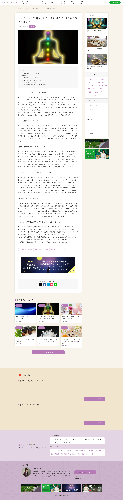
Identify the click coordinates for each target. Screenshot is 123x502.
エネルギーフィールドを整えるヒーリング (32, 80)
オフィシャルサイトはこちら (85, 474)
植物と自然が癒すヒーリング (29, 82)
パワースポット (91, 124)
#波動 (37, 249)
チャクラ (103, 79)
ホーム (15, 8)
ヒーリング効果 (90, 82)
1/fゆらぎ (96, 79)
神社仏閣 (89, 119)
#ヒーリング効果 (46, 249)
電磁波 (98, 82)
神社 (92, 85)
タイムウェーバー (92, 114)
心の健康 (88, 92)
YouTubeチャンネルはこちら (93, 400)
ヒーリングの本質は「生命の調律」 (30, 73)
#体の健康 (22, 249)
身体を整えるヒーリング (28, 75)
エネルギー (89, 79)
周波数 (101, 85)
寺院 (96, 85)
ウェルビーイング (92, 128)
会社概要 (77, 481)
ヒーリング (21, 8)
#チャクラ (56, 249)
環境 (101, 92)
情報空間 (88, 89)
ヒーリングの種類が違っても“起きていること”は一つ (35, 84)
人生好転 (99, 89)
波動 (105, 85)
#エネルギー (65, 249)
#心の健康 (30, 249)
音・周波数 (90, 133)
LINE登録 (115, 2)
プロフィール (78, 478)
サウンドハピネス (91, 95)
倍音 (103, 82)
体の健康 (95, 92)
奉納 (87, 85)
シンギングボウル (92, 105)
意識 (94, 89)
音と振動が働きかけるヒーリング (30, 77)
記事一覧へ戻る (48, 353)
